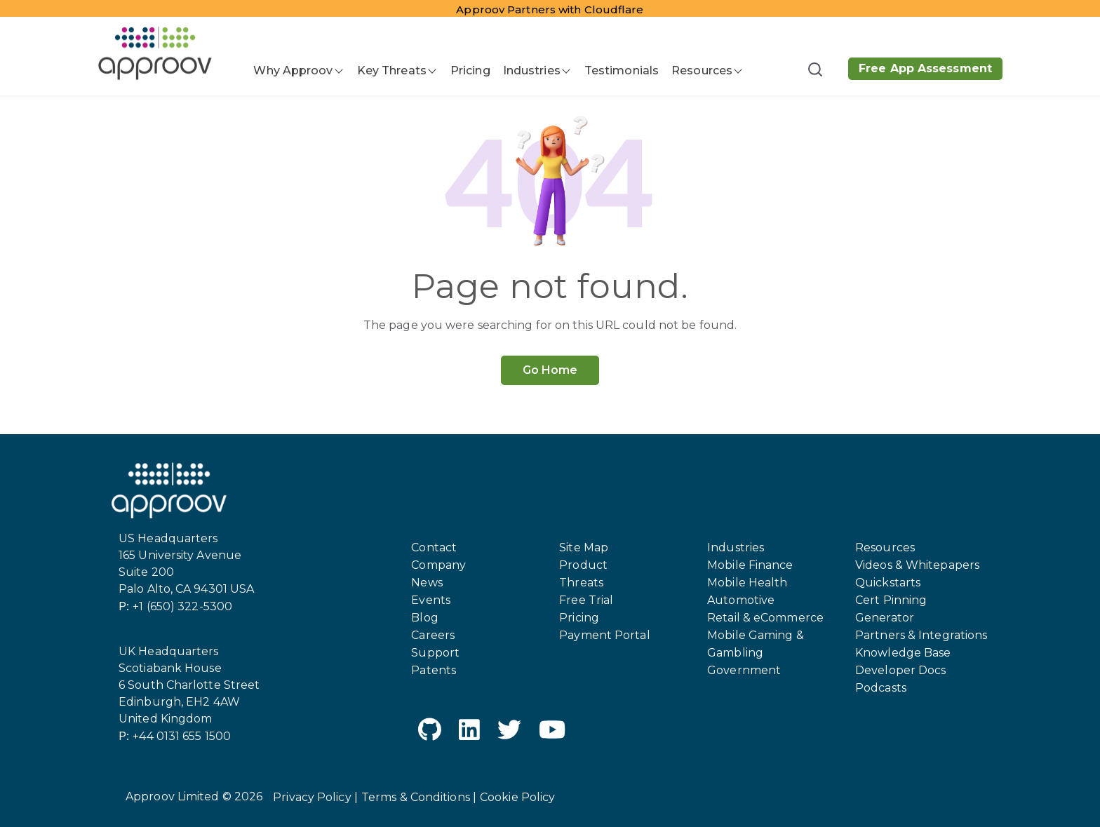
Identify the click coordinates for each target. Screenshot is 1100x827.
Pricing (470, 70)
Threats (581, 582)
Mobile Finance (750, 565)
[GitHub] (429, 732)
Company (438, 565)
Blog (424, 617)
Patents (433, 670)
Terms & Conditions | (418, 797)
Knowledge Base (903, 652)
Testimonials (621, 70)
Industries (532, 70)
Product (583, 565)
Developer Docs (900, 670)
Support (435, 652)
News (426, 582)
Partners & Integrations (921, 635)
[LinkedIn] (469, 732)
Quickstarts (887, 582)
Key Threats (392, 70)
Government (744, 670)
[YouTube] (552, 732)
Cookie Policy (517, 797)
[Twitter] (509, 732)
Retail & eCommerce (765, 617)
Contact (434, 547)
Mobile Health (747, 582)
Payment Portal (604, 635)
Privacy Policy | (315, 797)
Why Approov (293, 70)
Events (430, 600)
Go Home (550, 370)
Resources (701, 70)
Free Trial (586, 600)
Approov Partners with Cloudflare (549, 9)
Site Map (583, 547)
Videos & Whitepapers (917, 565)
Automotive (740, 600)
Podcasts (880, 687)
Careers (433, 635)
